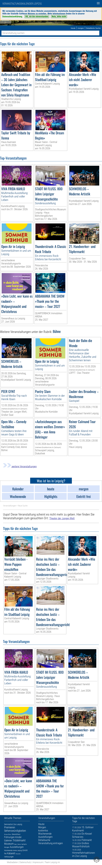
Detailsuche (44, 840)
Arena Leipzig (17, 850)
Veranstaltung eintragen (50, 843)
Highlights (24, 844)
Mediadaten (12, 862)
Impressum (38, 862)
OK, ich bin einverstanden (36, 16)
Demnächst (8, 824)
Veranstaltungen (9, 505)
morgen (81, 28)
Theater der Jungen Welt (62, 518)
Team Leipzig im (52, 862)
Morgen (6, 847)
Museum (9, 843)
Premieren (9, 827)
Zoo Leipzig (17, 824)
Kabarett (11, 853)
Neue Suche (23, 505)
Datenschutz (25, 862)
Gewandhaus (16, 834)
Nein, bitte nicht (59, 16)
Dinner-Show (7, 834)
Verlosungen (9, 857)
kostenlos (43, 830)
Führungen (9, 837)
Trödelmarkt (19, 840)
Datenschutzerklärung (12, 16)
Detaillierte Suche (93, 28)
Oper (15, 844)
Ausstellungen (17, 846)
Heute (19, 844)
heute (73, 28)
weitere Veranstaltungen (20, 466)
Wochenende (8, 850)
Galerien (8, 840)
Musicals (18, 853)
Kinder (18, 837)
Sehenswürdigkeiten (15, 830)
